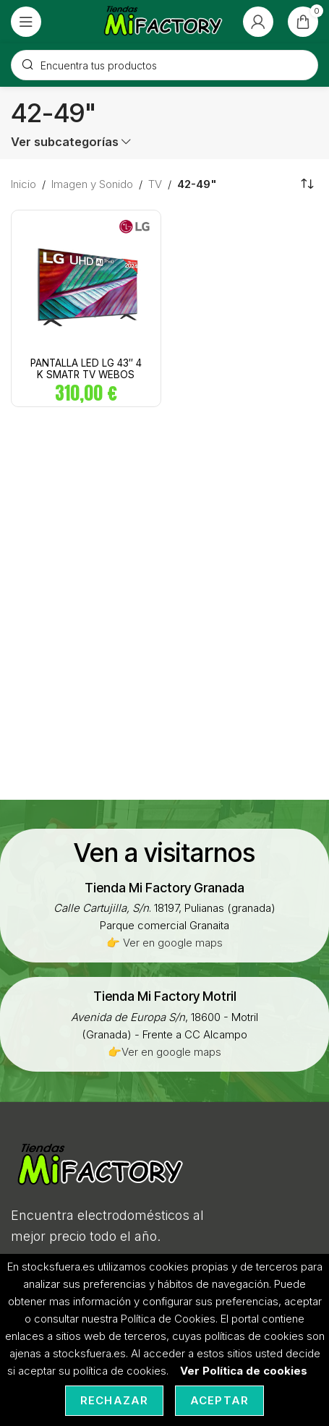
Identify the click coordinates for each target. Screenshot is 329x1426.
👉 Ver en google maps (164, 942)
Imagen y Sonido (92, 184)
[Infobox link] (164, 887)
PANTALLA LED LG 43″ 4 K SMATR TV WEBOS (86, 368)
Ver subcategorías (65, 142)
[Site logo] (163, 20)
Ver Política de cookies (243, 1371)
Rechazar (114, 1400)
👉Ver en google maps (164, 1052)
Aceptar (219, 1400)
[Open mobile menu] (26, 21)
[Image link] (101, 1164)
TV (155, 184)
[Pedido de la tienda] (307, 184)
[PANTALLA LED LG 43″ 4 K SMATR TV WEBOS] (86, 285)
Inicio (23, 184)
